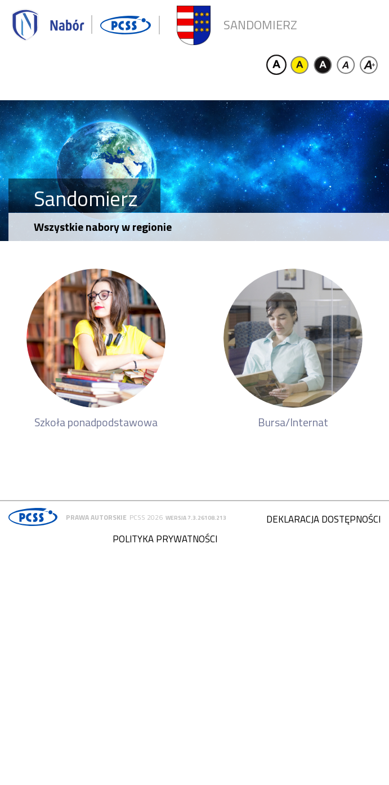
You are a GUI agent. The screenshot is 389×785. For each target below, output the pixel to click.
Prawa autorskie (96, 517)
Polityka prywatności (165, 539)
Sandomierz (260, 25)
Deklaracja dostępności (323, 519)
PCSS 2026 (146, 517)
